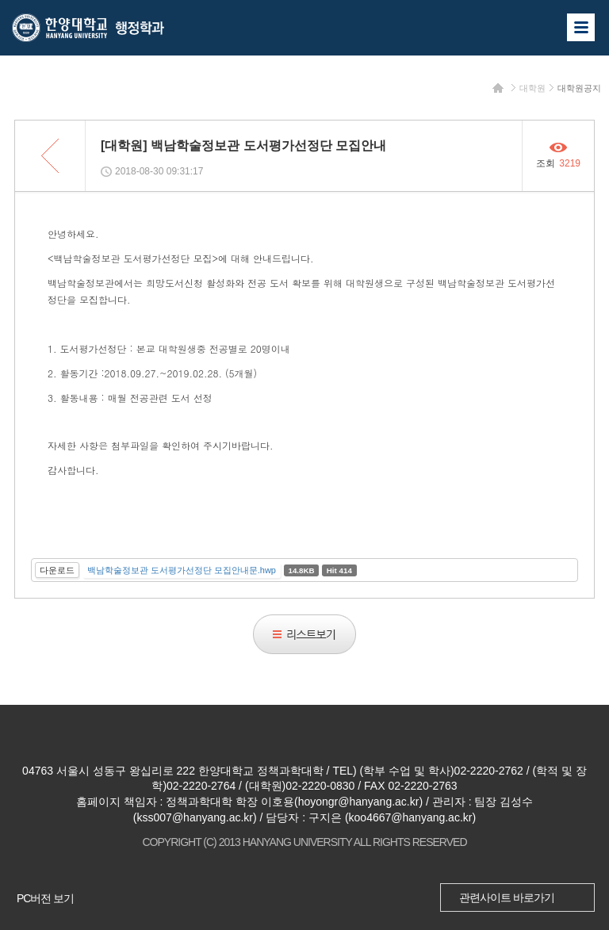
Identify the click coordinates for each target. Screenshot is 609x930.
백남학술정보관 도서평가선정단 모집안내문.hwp (181, 570)
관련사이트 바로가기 (506, 897)
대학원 (532, 88)
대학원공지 (579, 88)
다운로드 (57, 570)
